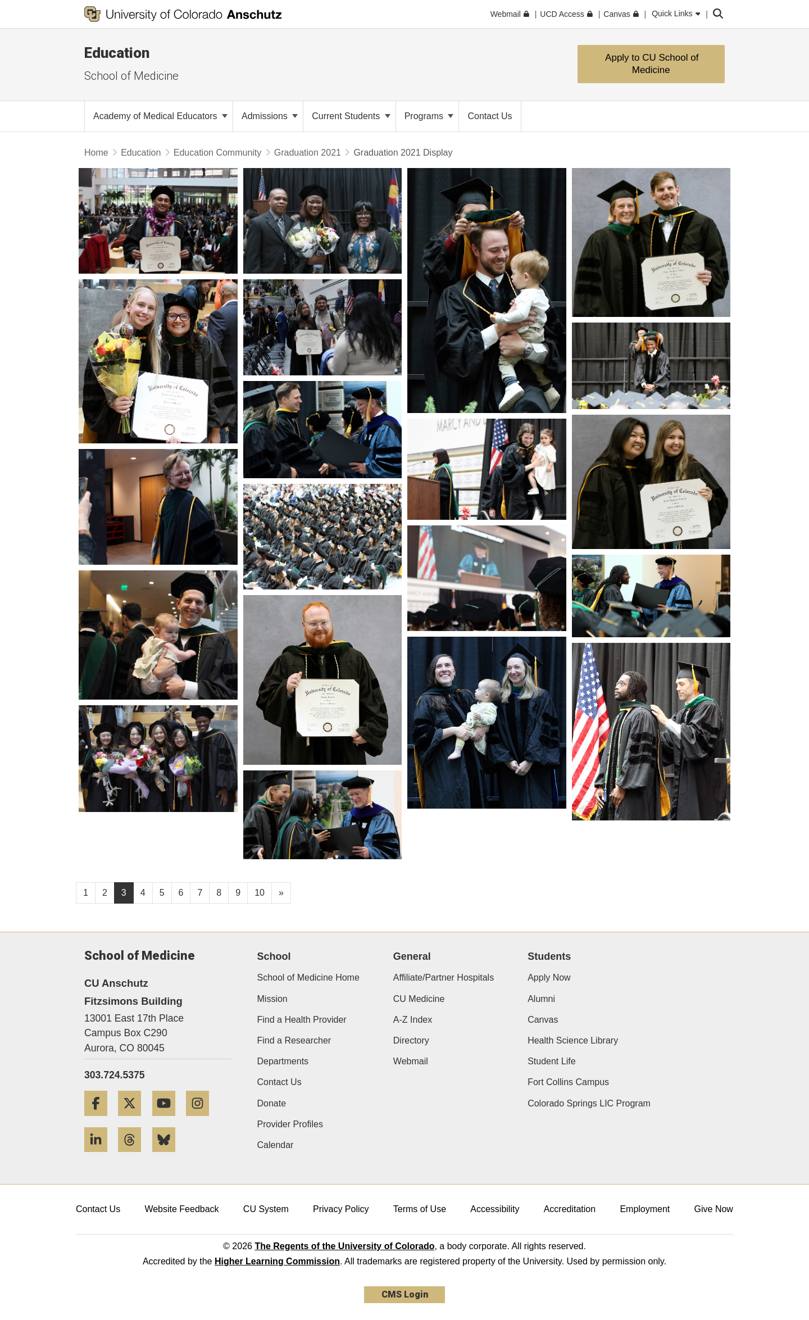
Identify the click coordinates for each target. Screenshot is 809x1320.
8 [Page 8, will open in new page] (218, 892)
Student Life (551, 1061)
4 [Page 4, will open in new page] (143, 892)
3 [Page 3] (123, 892)
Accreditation (570, 1209)
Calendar (275, 1145)
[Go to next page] (281, 893)
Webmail (410, 1061)
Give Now (713, 1209)
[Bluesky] (168, 1156)
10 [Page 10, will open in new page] (259, 892)
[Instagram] (201, 1120)
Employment (645, 1209)
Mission (272, 999)
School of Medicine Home (308, 977)
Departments (283, 1061)
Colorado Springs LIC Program (589, 1103)
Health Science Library (573, 1040)
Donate (272, 1103)
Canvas (543, 1019)
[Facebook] (100, 1120)
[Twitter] (133, 1120)
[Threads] (133, 1156)
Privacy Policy (341, 1209)
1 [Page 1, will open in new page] (85, 892)
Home (96, 152)
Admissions (270, 116)
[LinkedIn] (100, 1156)
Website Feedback (181, 1209)
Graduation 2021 (307, 152)
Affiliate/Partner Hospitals (443, 977)
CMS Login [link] (404, 1294)
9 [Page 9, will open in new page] (237, 892)
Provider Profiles (290, 1124)
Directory (411, 1040)
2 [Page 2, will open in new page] (104, 892)
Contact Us (279, 1082)
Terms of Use (419, 1209)
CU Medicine (419, 999)
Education (116, 52)
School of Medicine (131, 76)
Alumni (541, 999)
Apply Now (549, 977)
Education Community (218, 152)
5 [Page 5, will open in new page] (162, 892)
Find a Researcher (294, 1040)
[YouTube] (168, 1120)
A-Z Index (412, 1019)
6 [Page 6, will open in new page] (181, 892)
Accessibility (494, 1209)
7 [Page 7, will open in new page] (199, 892)
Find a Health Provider (302, 1019)
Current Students (351, 116)
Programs (429, 116)
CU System (266, 1209)
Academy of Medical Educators (160, 116)
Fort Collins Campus (568, 1082)
